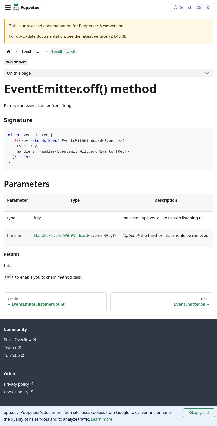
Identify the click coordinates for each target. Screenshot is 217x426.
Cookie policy (18, 392)
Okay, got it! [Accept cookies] (199, 413)
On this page (19, 73)
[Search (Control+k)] (192, 7)
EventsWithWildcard (69, 235)
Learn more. (102, 419)
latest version (94, 36)
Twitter (12, 347)
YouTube (14, 355)
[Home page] (8, 51)
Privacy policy (18, 384)
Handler (41, 235)
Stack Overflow (20, 339)
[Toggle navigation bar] (7, 7)
